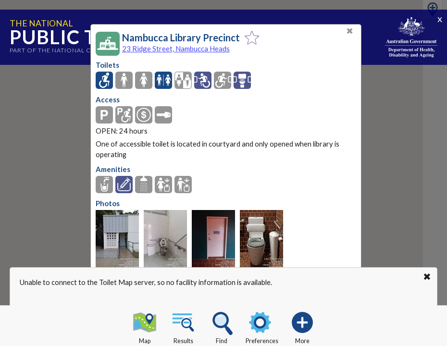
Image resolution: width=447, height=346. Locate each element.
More (302, 326)
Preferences (262, 326)
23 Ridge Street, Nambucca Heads (176, 48)
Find (221, 326)
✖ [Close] (349, 31)
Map (144, 326)
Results (183, 326)
